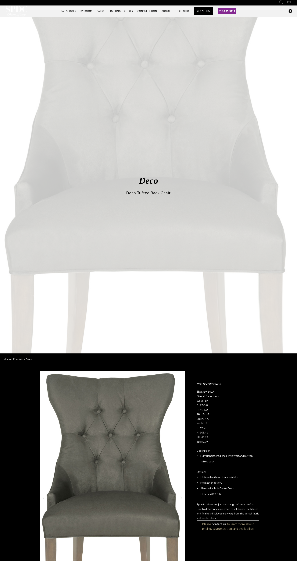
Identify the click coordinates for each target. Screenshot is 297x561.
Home (7, 359)
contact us (219, 524)
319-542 (216, 494)
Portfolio (18, 359)
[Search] (281, 2)
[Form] (289, 2)
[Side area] (279, 11)
